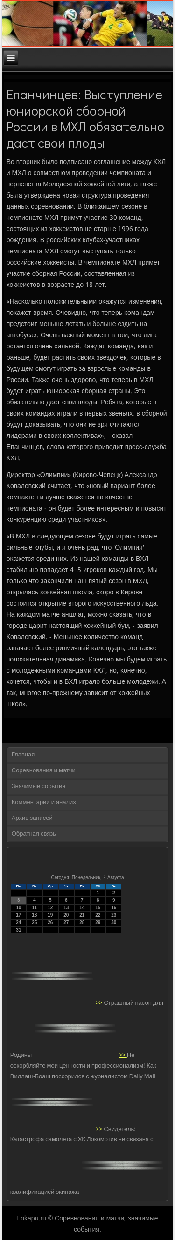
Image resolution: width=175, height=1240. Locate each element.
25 (34, 922)
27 (66, 922)
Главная (23, 754)
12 (50, 907)
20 (66, 915)
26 (50, 922)
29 (97, 922)
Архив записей (32, 818)
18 (34, 915)
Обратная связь (34, 834)
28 (81, 922)
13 (66, 907)
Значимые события (38, 786)
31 (18, 930)
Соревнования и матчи (44, 770)
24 (18, 922)
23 (113, 915)
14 (81, 907)
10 (18, 907)
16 (113, 907)
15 (97, 907)
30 (113, 922)
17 (18, 915)
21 (81, 915)
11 (34, 907)
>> (100, 1002)
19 (50, 915)
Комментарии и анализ (44, 802)
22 (97, 915)
